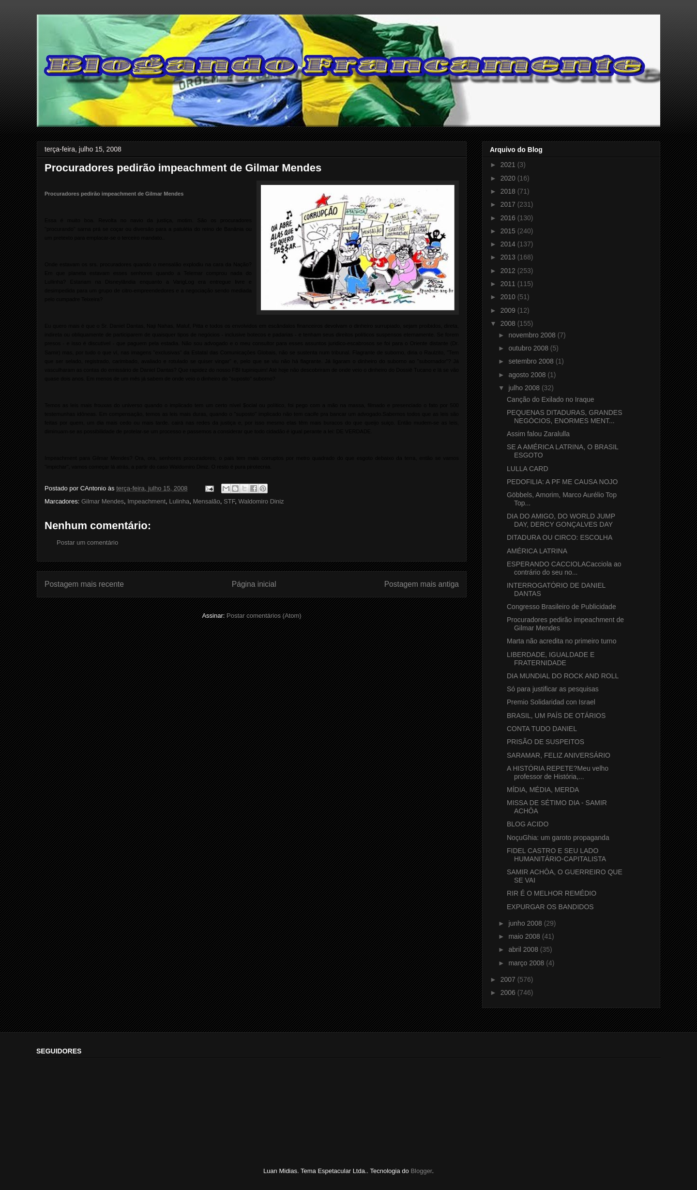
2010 (508, 297)
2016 (508, 218)
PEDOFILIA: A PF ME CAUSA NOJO (562, 482)
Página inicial (254, 584)
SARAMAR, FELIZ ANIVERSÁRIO (558, 755)
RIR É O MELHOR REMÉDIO (551, 893)
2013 (508, 257)
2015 (508, 231)
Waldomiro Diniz (261, 501)
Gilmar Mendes (102, 501)
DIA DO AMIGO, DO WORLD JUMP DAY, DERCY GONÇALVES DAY (561, 520)
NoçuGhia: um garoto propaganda (558, 837)
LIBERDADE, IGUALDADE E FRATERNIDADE (550, 659)
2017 (508, 204)
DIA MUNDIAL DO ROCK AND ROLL (563, 676)
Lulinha (179, 501)
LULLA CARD (527, 469)
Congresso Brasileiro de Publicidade (561, 606)
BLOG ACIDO (527, 824)
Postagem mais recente (84, 584)
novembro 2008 (532, 335)
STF (229, 501)
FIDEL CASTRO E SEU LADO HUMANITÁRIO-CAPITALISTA (556, 855)
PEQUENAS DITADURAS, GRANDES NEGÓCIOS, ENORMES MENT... (564, 417)
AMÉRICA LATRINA (537, 551)
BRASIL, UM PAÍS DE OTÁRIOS (556, 715)
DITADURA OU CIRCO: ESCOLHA (559, 537)
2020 (508, 178)
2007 (508, 979)
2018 (508, 191)
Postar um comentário (87, 542)
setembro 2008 (531, 361)
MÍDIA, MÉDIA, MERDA (543, 789)
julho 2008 (525, 388)
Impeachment (146, 501)
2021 (508, 164)
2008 (508, 323)
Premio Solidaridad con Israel (551, 702)
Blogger (421, 1171)
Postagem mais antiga (421, 584)
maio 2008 (525, 936)
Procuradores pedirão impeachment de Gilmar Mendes (114, 194)
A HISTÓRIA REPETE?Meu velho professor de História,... (557, 772)
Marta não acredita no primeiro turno (561, 641)
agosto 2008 (527, 375)
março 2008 (527, 963)
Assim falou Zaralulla (538, 434)
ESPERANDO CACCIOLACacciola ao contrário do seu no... (564, 568)
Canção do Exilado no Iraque (550, 399)
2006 (508, 992)
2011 (508, 284)
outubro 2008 (529, 348)
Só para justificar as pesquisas (553, 689)
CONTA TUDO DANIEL (542, 728)
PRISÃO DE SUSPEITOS (545, 742)
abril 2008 (524, 949)
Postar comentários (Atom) (264, 615)
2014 (508, 244)
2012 (508, 271)
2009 (508, 310)
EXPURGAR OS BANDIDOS (550, 907)
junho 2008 (526, 923)
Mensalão (206, 501)
